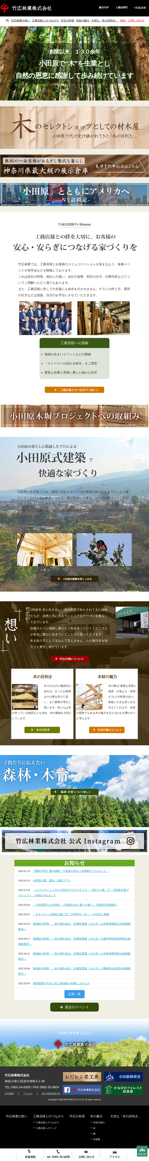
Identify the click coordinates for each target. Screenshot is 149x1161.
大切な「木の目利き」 (104, 20)
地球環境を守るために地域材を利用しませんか (61, 983)
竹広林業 (27, 8)
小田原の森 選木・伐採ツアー (52, 880)
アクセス (28, 1093)
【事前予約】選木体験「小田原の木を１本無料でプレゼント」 (71, 871)
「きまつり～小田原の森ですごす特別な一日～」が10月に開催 (71, 914)
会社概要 (9, 1093)
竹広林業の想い (20, 20)
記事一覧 (74, 994)
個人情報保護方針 (51, 1093)
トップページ (7, 20)
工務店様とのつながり (45, 20)
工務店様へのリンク (46, 1128)
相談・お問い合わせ (132, 20)
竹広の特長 (67, 20)
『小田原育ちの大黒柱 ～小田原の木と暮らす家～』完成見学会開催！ (75, 904)
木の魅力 (96, 1116)
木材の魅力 (82, 20)
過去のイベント (74, 1007)
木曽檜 (96, 1139)
